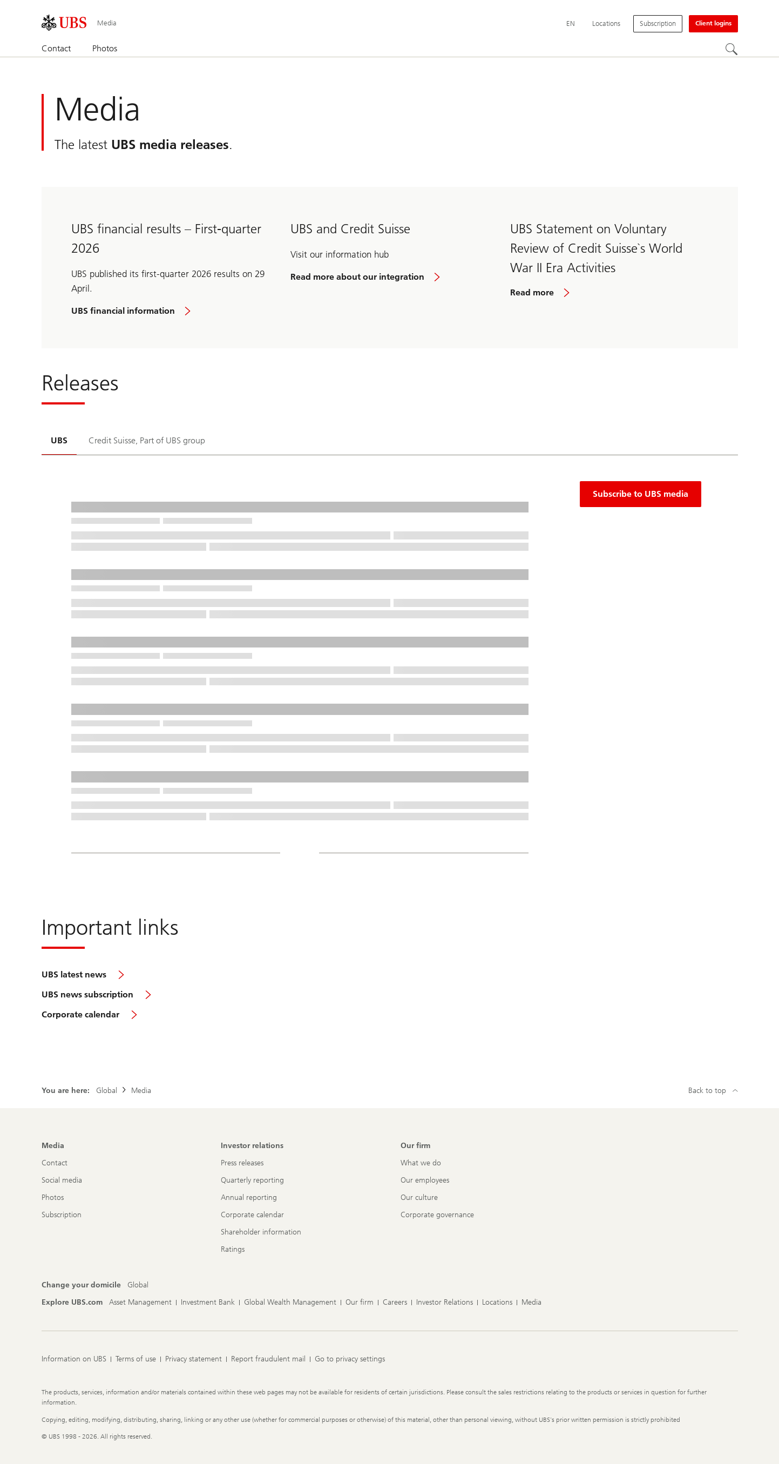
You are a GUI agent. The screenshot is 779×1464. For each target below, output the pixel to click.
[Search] (731, 49)
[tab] (59, 441)
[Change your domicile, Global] (137, 1285)
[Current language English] (570, 23)
